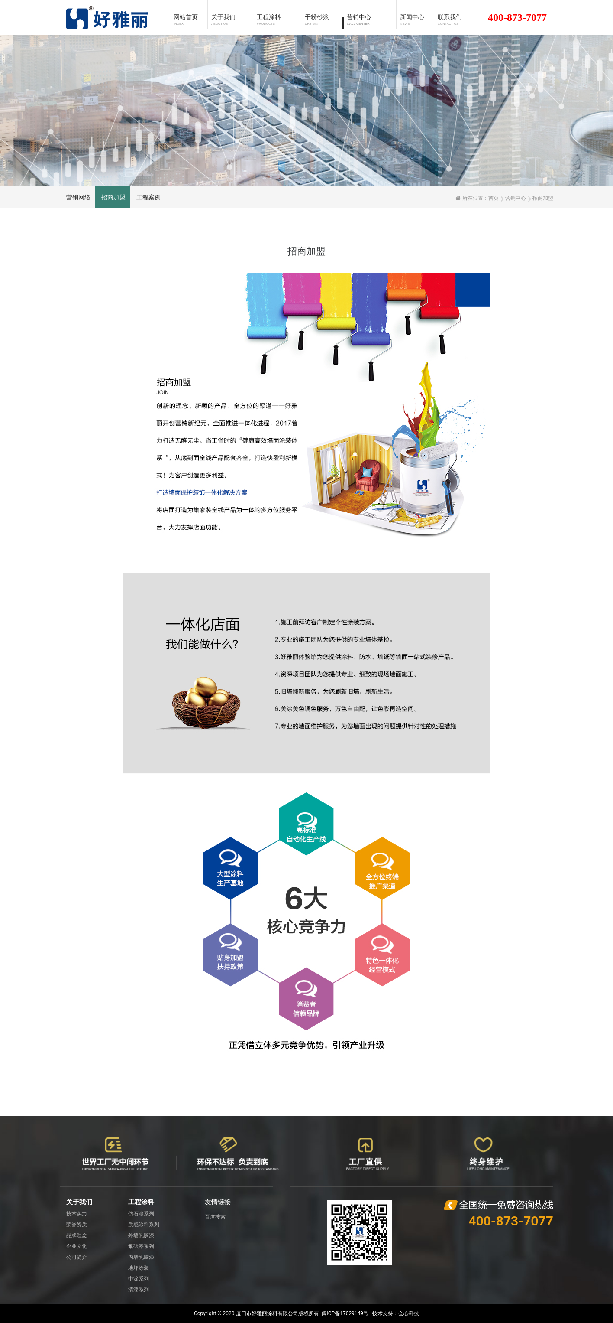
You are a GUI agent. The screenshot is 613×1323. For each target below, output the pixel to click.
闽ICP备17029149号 (345, 1313)
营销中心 (515, 198)
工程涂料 (141, 1202)
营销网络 (78, 197)
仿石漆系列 (141, 1214)
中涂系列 (138, 1279)
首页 (493, 198)
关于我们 (79, 1202)
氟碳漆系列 (141, 1246)
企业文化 (76, 1246)
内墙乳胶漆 (141, 1257)
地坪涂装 (138, 1268)
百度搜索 (215, 1217)
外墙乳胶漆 (141, 1235)
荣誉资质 (76, 1225)
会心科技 (408, 1313)
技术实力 (76, 1214)
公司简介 (76, 1257)
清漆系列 (138, 1290)
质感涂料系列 (143, 1225)
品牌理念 (76, 1235)
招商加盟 (113, 197)
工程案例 (148, 197)
